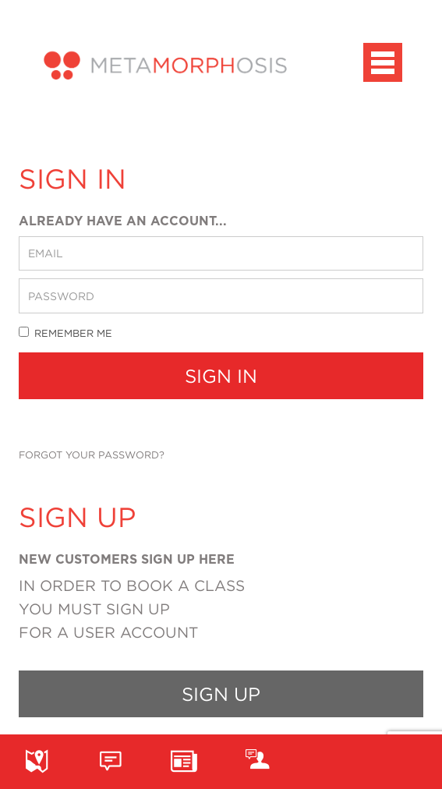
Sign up (221, 694)
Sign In (221, 376)
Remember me (65, 332)
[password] (221, 295)
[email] (221, 253)
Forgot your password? (91, 454)
